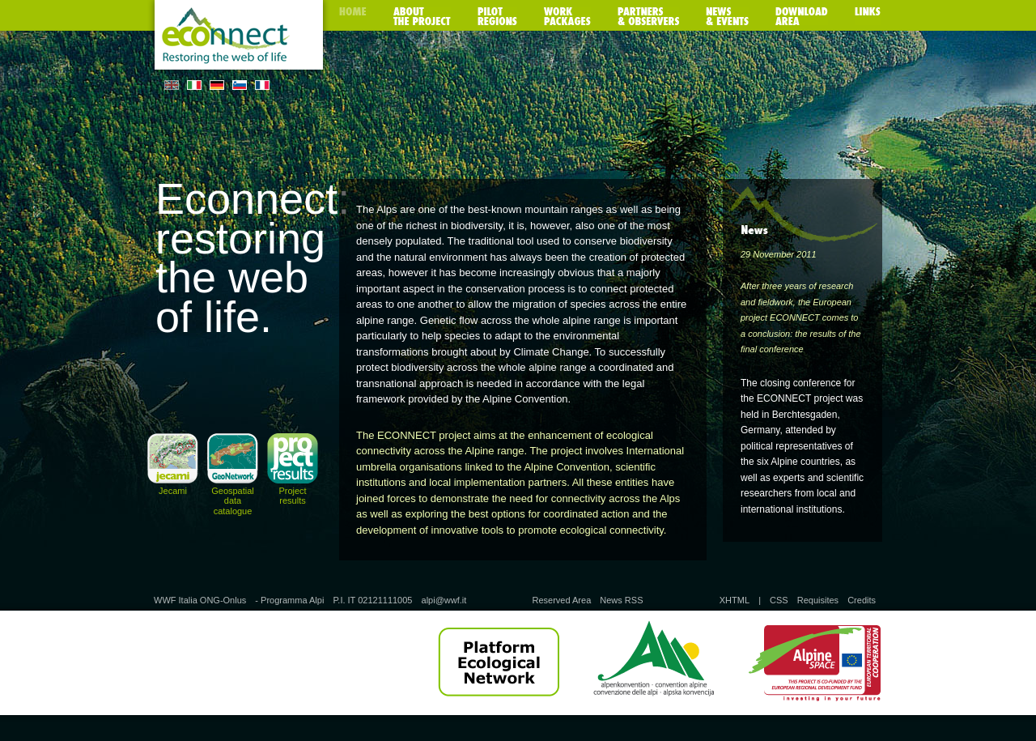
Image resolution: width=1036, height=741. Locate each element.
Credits (861, 600)
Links (868, 16)
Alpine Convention (653, 663)
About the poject (422, 16)
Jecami (173, 491)
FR (262, 85)
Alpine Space (814, 663)
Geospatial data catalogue (232, 500)
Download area (801, 16)
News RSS (621, 600)
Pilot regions (497, 16)
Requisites (818, 600)
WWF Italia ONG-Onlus (200, 600)
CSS (779, 600)
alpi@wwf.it (444, 600)
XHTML (734, 600)
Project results (292, 495)
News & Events (727, 16)
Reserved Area (561, 600)
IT (194, 85)
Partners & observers (648, 16)
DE (217, 85)
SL (239, 85)
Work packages (567, 16)
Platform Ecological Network (498, 663)
